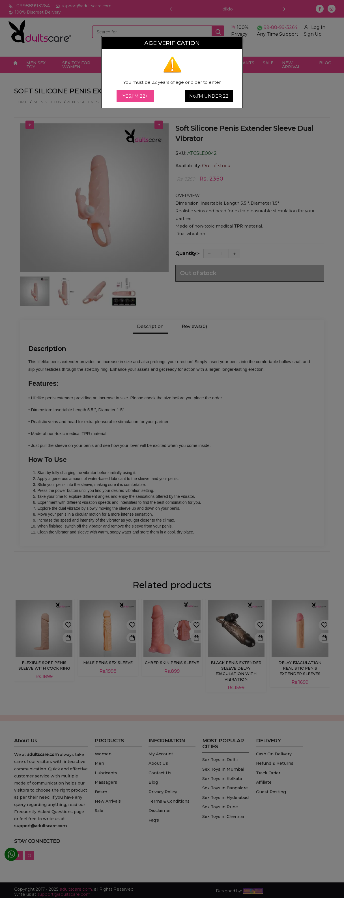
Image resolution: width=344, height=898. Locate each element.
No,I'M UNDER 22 (209, 96)
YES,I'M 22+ (135, 96)
